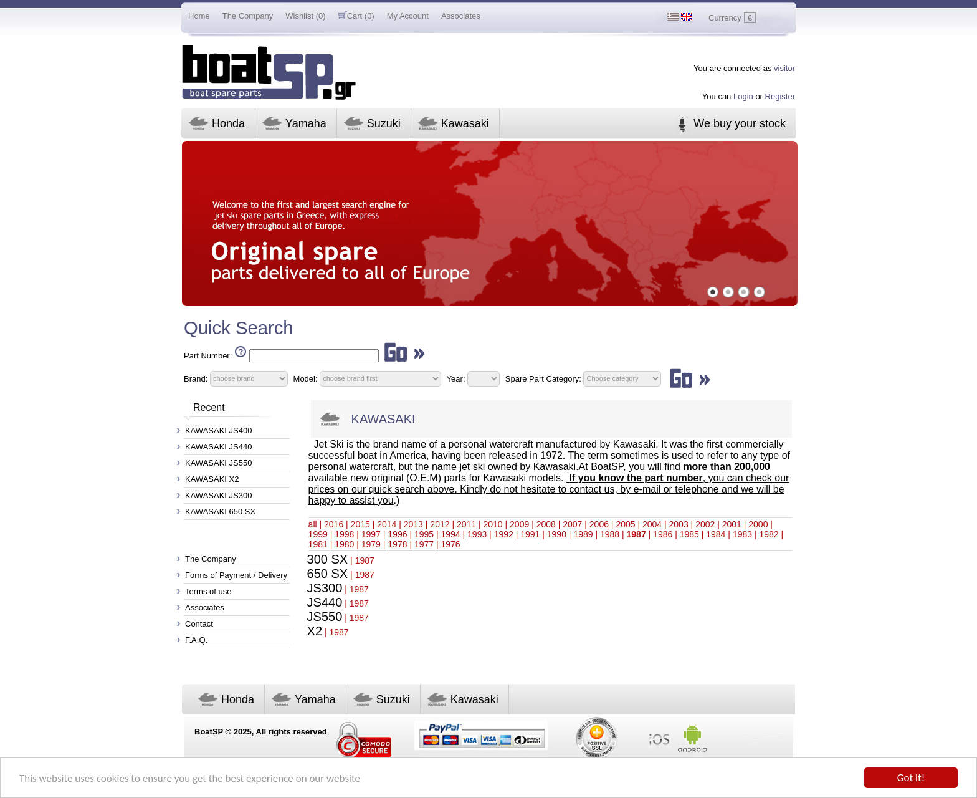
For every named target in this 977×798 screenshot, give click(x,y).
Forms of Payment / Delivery (236, 575)
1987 (636, 534)
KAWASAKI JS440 (218, 446)
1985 (689, 534)
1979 (371, 544)
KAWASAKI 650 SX (220, 511)
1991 (530, 534)
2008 (546, 524)
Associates (460, 16)
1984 (715, 534)
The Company (248, 16)
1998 (344, 534)
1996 (397, 534)
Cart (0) (356, 16)
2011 (466, 524)
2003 (679, 524)
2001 (731, 524)
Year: (456, 378)
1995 (424, 534)
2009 (519, 524)
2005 (625, 524)
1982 (768, 534)
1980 (344, 544)
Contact (199, 623)
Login (743, 96)
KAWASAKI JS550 (218, 463)
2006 (599, 524)
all (312, 524)
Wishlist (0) (305, 16)
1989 (583, 534)
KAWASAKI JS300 (218, 495)
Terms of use (208, 591)
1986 (662, 534)
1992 (503, 534)
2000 (758, 524)
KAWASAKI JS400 (218, 430)
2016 (333, 524)
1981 (318, 544)
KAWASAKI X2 (212, 479)
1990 (556, 534)
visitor (784, 68)
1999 (318, 534)
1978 (397, 544)
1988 (609, 534)
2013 (413, 524)
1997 (371, 534)
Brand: (195, 378)
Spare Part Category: (544, 378)
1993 (477, 534)
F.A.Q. (196, 640)
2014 (386, 524)
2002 (705, 524)
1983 (742, 534)
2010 (493, 524)
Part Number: (208, 355)
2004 (652, 524)
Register (780, 96)
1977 (424, 544)
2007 (572, 524)
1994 (450, 534)
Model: (305, 378)
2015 (360, 524)
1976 (450, 544)
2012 (439, 524)
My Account (408, 16)
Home (199, 16)
